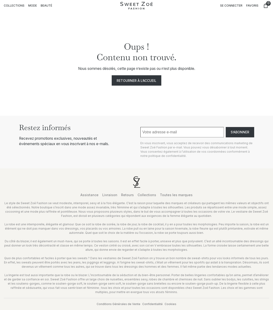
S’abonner (240, 132)
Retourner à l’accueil (136, 81)
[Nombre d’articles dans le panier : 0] (265, 5)
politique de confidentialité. (167, 156)
